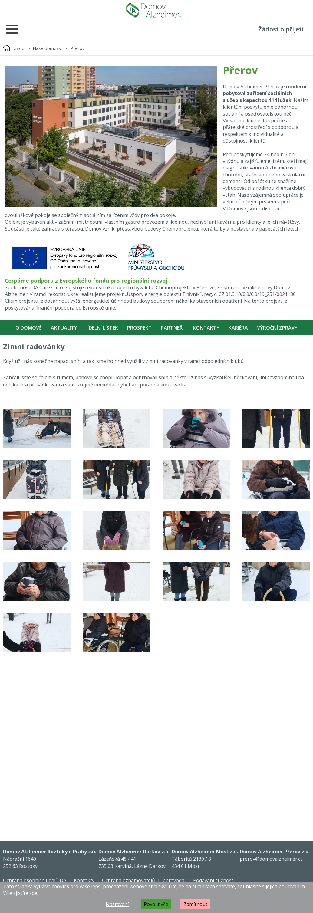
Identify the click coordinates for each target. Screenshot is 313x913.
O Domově (28, 327)
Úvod (19, 48)
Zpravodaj (174, 880)
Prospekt (139, 327)
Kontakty (206, 327)
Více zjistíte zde (20, 893)
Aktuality (64, 327)
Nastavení (117, 904)
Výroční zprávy (277, 327)
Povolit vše (156, 904)
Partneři (172, 327)
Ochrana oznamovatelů (128, 880)
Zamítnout (195, 904)
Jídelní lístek (102, 327)
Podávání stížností (214, 880)
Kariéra (238, 327)
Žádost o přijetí (281, 29)
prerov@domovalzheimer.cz (271, 859)
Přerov (77, 48)
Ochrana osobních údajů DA (34, 880)
